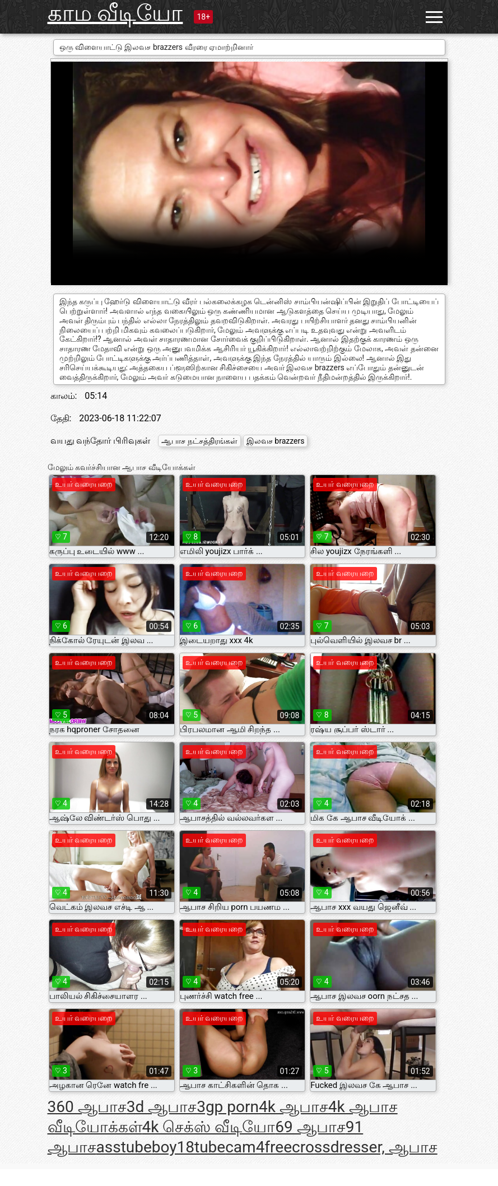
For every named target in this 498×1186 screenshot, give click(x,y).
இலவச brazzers (275, 440)
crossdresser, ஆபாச (365, 1147)
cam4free (258, 1147)
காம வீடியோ (115, 13)
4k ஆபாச (293, 1106)
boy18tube (188, 1147)
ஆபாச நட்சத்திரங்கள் (199, 440)
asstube (124, 1147)
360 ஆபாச (87, 1106)
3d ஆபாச (162, 1106)
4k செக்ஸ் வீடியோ (209, 1127)
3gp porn (228, 1106)
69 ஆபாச (310, 1127)
